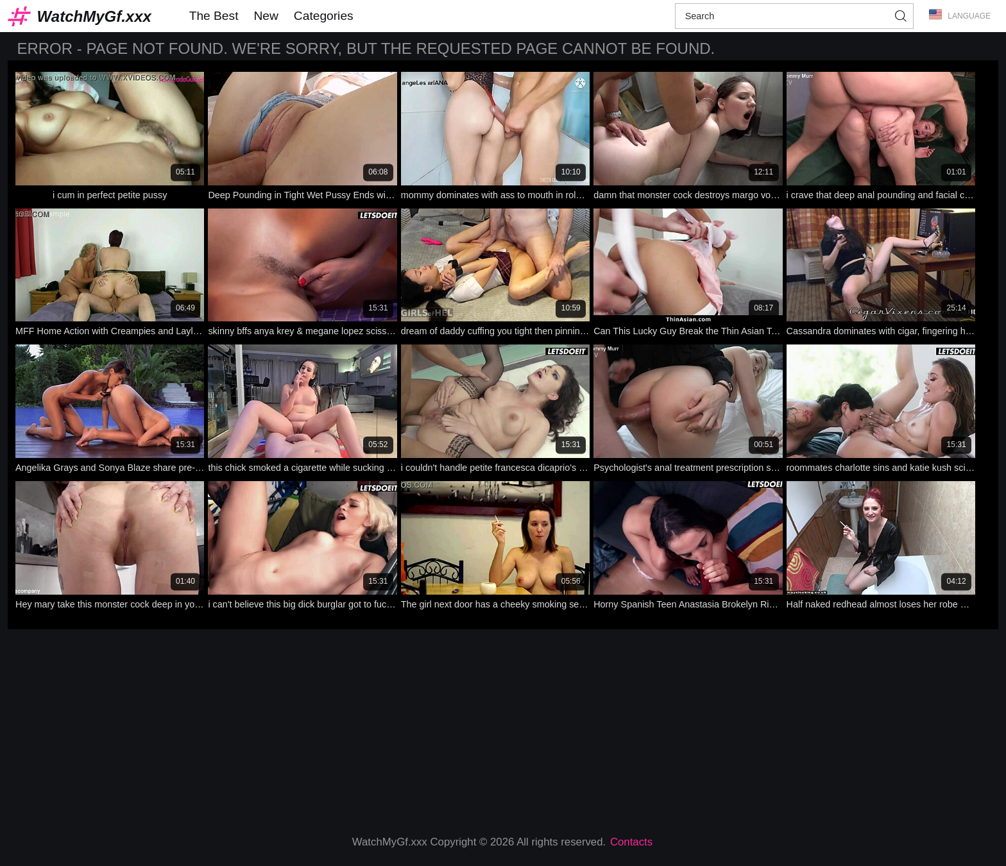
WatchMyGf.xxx (94, 16)
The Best (214, 15)
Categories (324, 15)
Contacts (631, 842)
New (265, 15)
